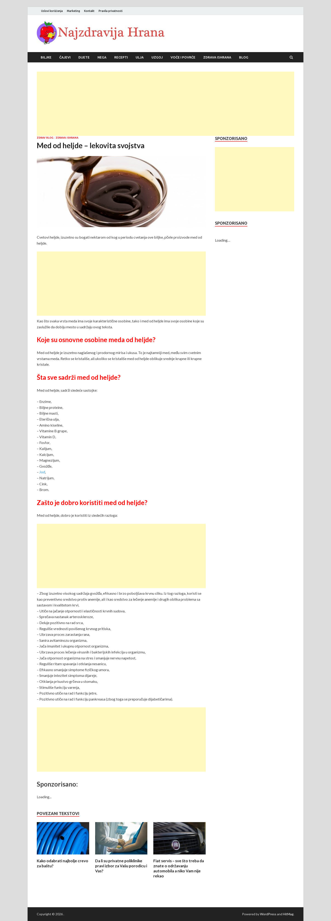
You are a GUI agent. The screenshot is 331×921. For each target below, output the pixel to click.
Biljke (46, 57)
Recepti (121, 57)
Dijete (84, 57)
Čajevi (65, 57)
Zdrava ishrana (217, 57)
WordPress (268, 914)
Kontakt (89, 10)
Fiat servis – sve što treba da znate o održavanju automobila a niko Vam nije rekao (178, 868)
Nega (101, 57)
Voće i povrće (183, 57)
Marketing (73, 10)
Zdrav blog (45, 137)
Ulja (140, 57)
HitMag (288, 914)
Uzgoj (157, 57)
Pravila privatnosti (111, 10)
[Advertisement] (165, 104)
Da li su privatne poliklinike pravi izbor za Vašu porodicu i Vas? (121, 865)
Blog (243, 57)
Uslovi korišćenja (52, 10)
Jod (42, 472)
